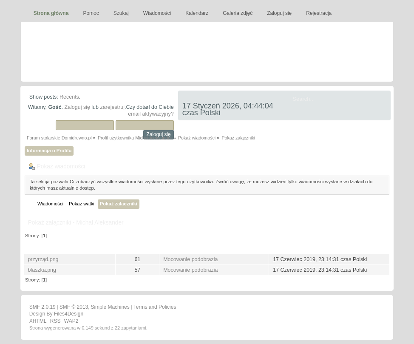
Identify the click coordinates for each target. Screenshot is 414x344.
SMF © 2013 (74, 307)
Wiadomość (178, 247)
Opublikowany (292, 247)
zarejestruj (112, 107)
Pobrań (137, 247)
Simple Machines (110, 307)
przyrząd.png (43, 259)
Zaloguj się (77, 107)
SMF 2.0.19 (42, 307)
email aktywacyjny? (150, 114)
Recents (69, 97)
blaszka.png (42, 270)
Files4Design (68, 314)
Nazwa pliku (44, 247)
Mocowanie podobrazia (190, 259)
